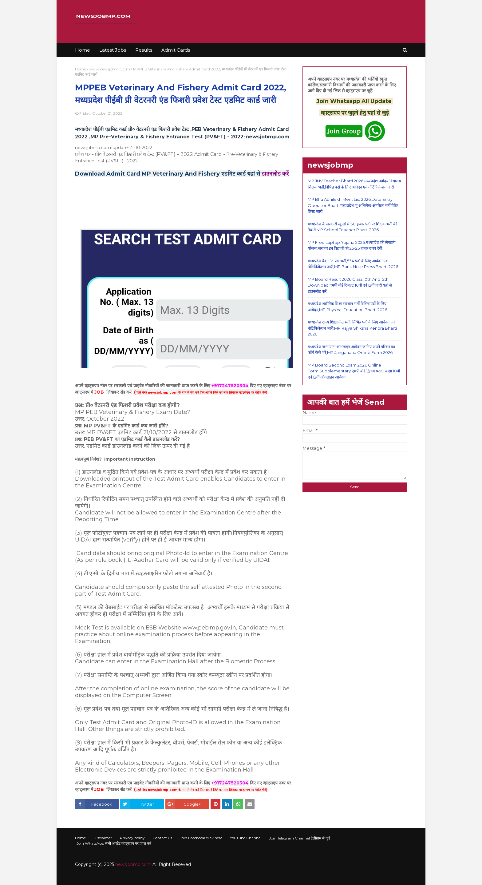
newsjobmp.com (133, 864)
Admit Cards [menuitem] (175, 50)
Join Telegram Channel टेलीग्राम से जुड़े (299, 838)
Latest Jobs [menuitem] (112, 50)
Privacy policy (132, 837)
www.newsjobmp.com (109, 69)
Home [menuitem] (82, 50)
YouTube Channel (245, 837)
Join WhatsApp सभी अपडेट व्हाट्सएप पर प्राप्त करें (114, 843)
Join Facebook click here (201, 837)
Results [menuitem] (143, 50)
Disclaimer (102, 837)
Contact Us (162, 837)
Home (80, 69)
